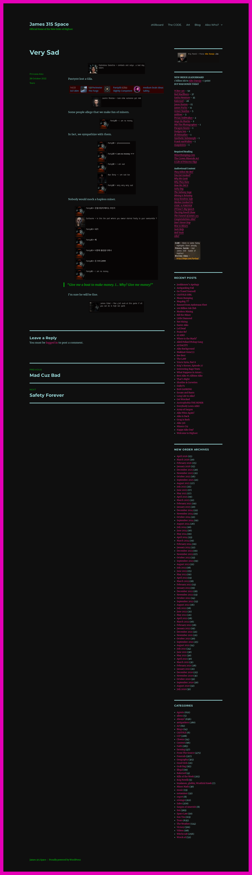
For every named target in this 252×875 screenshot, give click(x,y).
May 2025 (182, 493)
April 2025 (182, 496)
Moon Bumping (185, 298)
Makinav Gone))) (185, 352)
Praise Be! (182, 332)
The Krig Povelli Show (184, 212)
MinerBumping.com (184, 155)
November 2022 (185, 594)
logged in (52, 342)
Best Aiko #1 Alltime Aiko (190, 375)
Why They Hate (181, 182)
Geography (182, 759)
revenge (181, 800)
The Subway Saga (183, 192)
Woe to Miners (181, 226)
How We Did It (181, 185)
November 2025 (185, 473)
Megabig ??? (183, 301)
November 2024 (185, 513)
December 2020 (185, 672)
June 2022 (182, 611)
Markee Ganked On (183, 202)
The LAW (181, 359)
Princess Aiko (36, 74)
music (180, 790)
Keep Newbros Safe (183, 199)
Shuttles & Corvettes (187, 382)
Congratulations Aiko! (184, 219)
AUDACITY (182, 345)
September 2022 (185, 601)
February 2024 (184, 544)
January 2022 (183, 628)
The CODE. (175, 24)
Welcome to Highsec (187, 433)
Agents (180, 712)
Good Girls (182, 763)
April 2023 (182, 577)
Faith (179, 746)
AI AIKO (181, 335)
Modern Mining (185, 311)
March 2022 (183, 621)
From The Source (185, 753)
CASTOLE (181, 732)
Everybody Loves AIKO (188, 406)
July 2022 (181, 608)
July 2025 (181, 486)
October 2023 (183, 557)
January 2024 (183, 547)
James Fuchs (180, 107)
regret (180, 796)
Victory (180, 827)
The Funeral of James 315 (186, 215)
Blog (198, 24)
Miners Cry (182, 426)
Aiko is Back (183, 416)
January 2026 (183, 466)
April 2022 (182, 618)
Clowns (180, 739)
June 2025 (182, 490)
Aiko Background (185, 348)
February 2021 (184, 665)
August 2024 (183, 523)
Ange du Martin (182, 121)
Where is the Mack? (187, 338)
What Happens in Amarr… (190, 372)
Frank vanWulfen (183, 141)
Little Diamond (184, 318)
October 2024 (183, 517)
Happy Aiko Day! (185, 429)
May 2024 (182, 534)
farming (181, 749)
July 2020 (181, 689)
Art (188, 24)
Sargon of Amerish (186, 807)
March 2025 (183, 500)
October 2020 (183, 679)
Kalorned (179, 101)
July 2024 (181, 527)
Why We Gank (181, 178)
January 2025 (183, 507)
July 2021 (181, 648)
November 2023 (185, 554)
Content (181, 742)
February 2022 (184, 625)
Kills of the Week (185, 776)
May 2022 (182, 615)
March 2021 (183, 662)
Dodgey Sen (180, 131)
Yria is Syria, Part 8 (186, 362)
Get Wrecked (183, 399)
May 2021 (181, 655)
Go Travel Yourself (186, 291)
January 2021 (183, 669)
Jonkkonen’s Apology (188, 284)
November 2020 (185, 675)
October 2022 (183, 598)
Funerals (181, 756)
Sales (179, 803)
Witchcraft (182, 834)
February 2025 (184, 503)
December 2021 (185, 631)
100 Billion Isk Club (186, 308)
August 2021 (183, 645)
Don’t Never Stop (182, 222)
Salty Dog (178, 188)
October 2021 (183, 638)
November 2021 (185, 635)
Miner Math (183, 786)
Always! (181, 719)
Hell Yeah (179, 232)
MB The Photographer (185, 124)
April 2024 (182, 537)
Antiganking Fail (185, 288)
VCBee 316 (179, 91)
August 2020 (183, 686)
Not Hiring (182, 321)
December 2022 (185, 591)
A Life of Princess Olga (185, 161)
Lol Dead (181, 328)
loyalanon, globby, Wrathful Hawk (194, 783)
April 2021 (182, 658)
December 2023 (185, 550)
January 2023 (183, 588)
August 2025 (183, 483)
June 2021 (182, 652)
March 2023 (183, 581)
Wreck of (181, 837)
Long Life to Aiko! (186, 396)
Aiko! (176, 236)
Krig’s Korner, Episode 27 (190, 365)
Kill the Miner (184, 315)
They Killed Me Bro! (183, 172)
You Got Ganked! (182, 175)
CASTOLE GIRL (184, 294)
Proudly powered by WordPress (65, 859)
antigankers (183, 722)
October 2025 (183, 476)
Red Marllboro (181, 94)
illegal (180, 769)
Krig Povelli (182, 780)
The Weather (183, 823)
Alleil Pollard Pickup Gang (190, 342)
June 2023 (182, 571)
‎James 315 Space (49, 24)
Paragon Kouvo (182, 128)
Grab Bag (181, 766)
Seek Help (179, 229)
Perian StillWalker (183, 118)
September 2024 (185, 520)
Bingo (180, 729)
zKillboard (157, 24)
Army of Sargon (185, 409)
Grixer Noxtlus (181, 111)
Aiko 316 (181, 423)
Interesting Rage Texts (188, 369)
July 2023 (181, 567)
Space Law (182, 813)
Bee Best (181, 355)
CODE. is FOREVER (183, 205)
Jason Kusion (181, 104)
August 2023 (183, 564)
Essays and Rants (185, 392)
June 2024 (182, 530)
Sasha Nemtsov (182, 97)
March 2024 (183, 540)
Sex (178, 810)
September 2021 (185, 642)
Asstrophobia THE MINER (190, 402)
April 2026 (182, 456)
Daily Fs (181, 386)
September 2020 (185, 682)
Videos (180, 830)
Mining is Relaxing (183, 195)
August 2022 (183, 604)
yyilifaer (178, 114)
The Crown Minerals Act (186, 158)
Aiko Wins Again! (185, 413)
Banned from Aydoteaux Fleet (192, 305)
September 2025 (185, 480)
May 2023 (182, 574)
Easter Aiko (182, 325)
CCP (179, 736)
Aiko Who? (212, 24)
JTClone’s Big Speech (184, 209)
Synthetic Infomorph (185, 138)
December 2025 (185, 469)
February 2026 (184, 463)
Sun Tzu (181, 817)
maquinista (180, 145)
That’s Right (183, 379)
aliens (180, 715)
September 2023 (185, 561)
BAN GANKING (184, 389)
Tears (32, 83)
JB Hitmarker (181, 134)
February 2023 (184, 584)
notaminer (182, 793)
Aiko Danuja (195, 80)
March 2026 (183, 459)
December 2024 (185, 510)
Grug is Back (183, 419)
